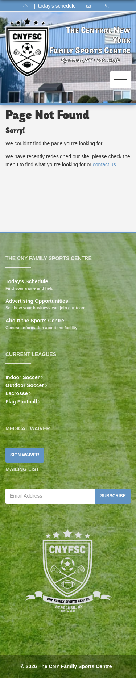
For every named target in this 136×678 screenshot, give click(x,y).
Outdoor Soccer (24, 385)
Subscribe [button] (113, 495)
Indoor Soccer (22, 377)
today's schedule (57, 6)
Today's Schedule (26, 281)
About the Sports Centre (34, 320)
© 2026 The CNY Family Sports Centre (66, 666)
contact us (104, 164)
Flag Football (21, 402)
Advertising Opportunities (36, 301)
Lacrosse (16, 393)
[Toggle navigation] (120, 80)
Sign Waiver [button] (24, 454)
